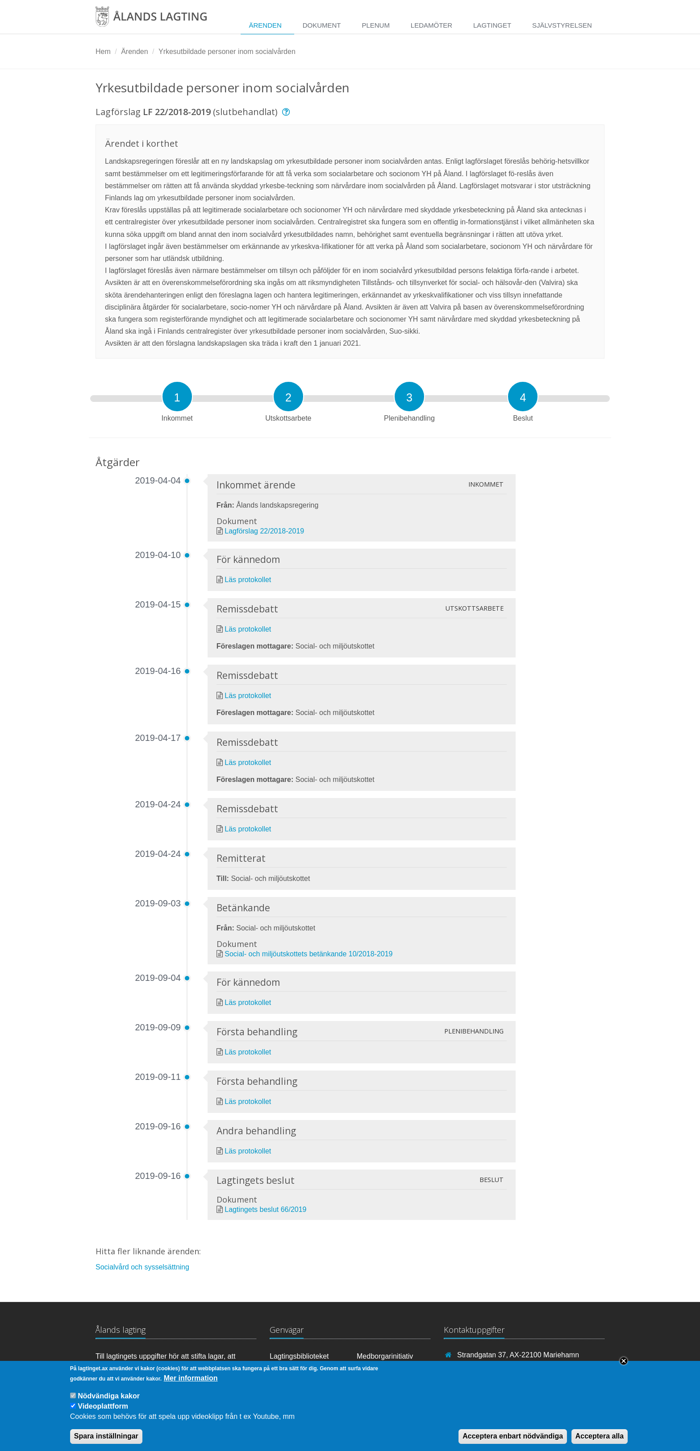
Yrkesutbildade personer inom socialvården (227, 51)
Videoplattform (103, 1411)
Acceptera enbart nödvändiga (512, 1441)
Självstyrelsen (562, 25)
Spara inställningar (106, 1441)
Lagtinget (492, 25)
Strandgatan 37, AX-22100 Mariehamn (518, 1355)
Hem (103, 51)
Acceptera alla (599, 1441)
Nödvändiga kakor (109, 1400)
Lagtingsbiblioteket (299, 1356)
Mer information (191, 1382)
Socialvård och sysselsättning (142, 1267)
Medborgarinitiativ (385, 1356)
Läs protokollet (248, 579)
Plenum (376, 25)
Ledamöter (431, 25)
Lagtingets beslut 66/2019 (265, 1209)
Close (623, 1365)
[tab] (177, 396)
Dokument (322, 25)
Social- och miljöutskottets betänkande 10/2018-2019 (308, 954)
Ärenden (265, 25)
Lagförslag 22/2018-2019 (264, 531)
